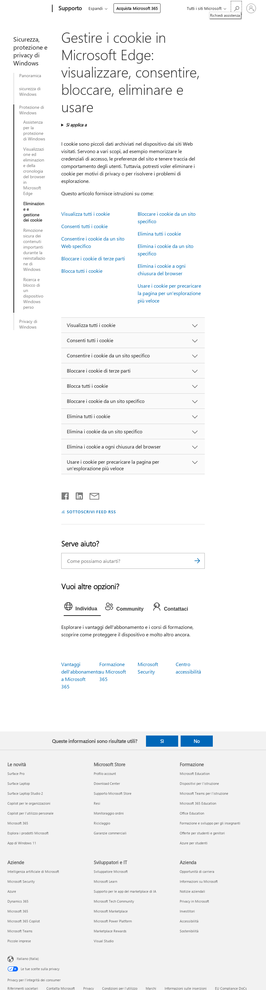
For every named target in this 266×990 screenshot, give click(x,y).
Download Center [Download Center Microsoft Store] (107, 783)
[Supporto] (69, 8)
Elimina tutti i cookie (159, 233)
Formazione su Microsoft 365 (112, 671)
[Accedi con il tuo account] (251, 8)
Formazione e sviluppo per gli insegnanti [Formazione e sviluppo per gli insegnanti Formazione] (210, 823)
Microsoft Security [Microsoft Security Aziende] (21, 881)
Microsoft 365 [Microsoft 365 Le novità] (17, 823)
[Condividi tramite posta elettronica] (91, 495)
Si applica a (76, 125)
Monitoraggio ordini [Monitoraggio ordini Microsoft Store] (109, 813)
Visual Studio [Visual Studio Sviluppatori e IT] (104, 941)
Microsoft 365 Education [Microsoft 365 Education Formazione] (198, 803)
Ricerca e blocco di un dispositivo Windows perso (33, 293)
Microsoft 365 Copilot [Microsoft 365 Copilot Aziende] (23, 921)
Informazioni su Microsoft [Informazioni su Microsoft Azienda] (199, 881)
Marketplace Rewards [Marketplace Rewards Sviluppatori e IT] (110, 931)
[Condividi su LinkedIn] (77, 495)
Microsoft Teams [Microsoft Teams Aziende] (19, 931)
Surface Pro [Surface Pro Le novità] (15, 773)
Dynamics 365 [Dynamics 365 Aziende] (17, 901)
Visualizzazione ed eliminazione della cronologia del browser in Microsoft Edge (34, 171)
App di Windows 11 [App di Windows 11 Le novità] (21, 843)
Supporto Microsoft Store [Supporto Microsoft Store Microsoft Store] (112, 793)
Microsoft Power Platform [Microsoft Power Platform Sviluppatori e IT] (113, 921)
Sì (162, 741)
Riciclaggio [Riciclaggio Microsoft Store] (102, 823)
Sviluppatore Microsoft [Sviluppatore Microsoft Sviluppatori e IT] (111, 871)
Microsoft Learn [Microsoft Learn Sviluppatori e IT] (105, 881)
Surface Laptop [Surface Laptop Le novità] (18, 783)
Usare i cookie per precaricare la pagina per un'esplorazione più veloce (169, 293)
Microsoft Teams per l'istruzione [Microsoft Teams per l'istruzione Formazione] (204, 793)
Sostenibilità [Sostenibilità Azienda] (189, 931)
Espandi (95, 8)
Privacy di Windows (28, 324)
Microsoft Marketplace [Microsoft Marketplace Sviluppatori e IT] (111, 911)
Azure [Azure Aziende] (11, 891)
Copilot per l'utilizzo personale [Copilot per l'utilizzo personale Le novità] (30, 813)
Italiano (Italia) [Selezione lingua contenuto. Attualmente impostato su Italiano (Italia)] (28, 958)
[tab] (82, 608)
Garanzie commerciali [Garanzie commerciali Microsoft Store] (110, 833)
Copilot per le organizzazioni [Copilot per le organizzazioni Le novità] (28, 803)
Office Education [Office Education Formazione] (192, 813)
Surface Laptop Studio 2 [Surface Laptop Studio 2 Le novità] (25, 793)
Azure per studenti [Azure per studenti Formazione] (194, 843)
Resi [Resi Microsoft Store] (97, 803)
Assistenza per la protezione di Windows (34, 130)
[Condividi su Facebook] (65, 495)
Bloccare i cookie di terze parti (93, 258)
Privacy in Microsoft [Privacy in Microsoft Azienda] (194, 901)
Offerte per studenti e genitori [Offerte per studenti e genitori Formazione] (202, 833)
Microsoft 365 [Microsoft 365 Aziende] (17, 911)
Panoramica (30, 75)
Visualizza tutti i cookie (85, 213)
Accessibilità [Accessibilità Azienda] (189, 921)
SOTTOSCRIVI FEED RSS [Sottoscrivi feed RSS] (91, 511)
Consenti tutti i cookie (84, 226)
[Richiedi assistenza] (236, 8)
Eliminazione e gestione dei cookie (33, 212)
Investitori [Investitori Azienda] (187, 911)
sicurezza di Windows (30, 91)
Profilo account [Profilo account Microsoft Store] (105, 773)
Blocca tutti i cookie (81, 270)
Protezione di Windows (31, 110)
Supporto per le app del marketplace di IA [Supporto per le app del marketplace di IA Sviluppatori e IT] (125, 891)
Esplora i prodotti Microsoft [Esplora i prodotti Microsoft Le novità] (28, 833)
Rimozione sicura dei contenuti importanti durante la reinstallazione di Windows (34, 250)
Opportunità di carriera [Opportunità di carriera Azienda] (197, 871)
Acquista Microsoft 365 (137, 8)
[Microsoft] (28, 8)
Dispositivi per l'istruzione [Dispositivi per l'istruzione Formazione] (199, 783)
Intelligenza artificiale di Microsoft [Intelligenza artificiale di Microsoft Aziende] (33, 871)
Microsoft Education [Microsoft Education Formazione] (195, 773)
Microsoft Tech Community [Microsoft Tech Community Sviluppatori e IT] (114, 901)
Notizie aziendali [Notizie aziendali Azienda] (192, 891)
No (197, 741)
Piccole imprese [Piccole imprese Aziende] (19, 941)
